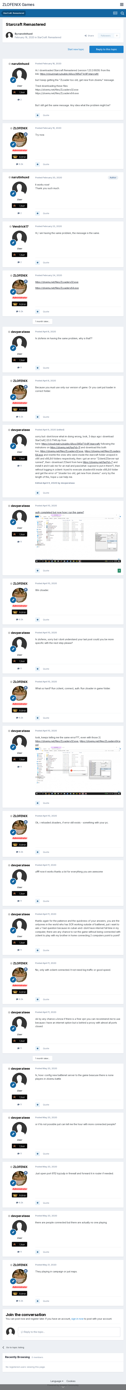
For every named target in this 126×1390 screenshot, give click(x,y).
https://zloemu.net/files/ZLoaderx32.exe (56, 282)
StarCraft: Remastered (49, 37)
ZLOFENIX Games (18, 4)
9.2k (19, 164)
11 (19, 367)
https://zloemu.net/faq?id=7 (98, 462)
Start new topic (76, 49)
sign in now (77, 1318)
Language (57, 1381)
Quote (46, 115)
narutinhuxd (25, 33)
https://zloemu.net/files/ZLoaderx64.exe (57, 288)
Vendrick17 (20, 226)
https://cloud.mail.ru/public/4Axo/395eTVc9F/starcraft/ (69, 74)
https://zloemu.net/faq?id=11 (65, 447)
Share (89, 35)
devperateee (20, 331)
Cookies (70, 1381)
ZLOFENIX (20, 128)
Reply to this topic (106, 49)
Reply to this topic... (33, 1331)
